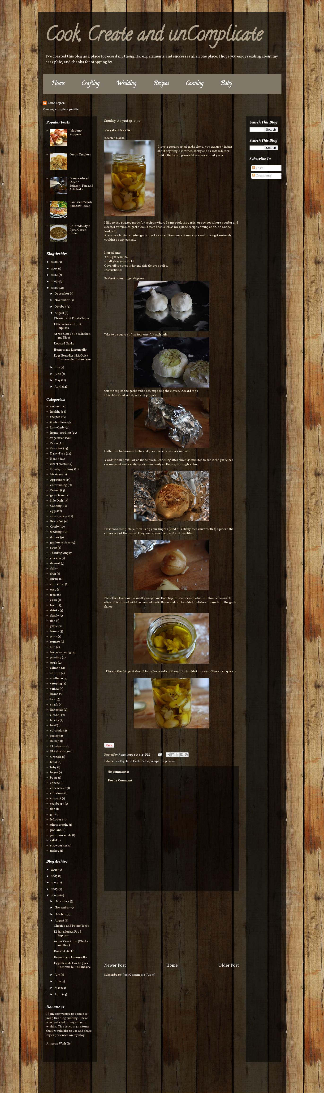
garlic (54, 626)
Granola (55, 757)
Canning (194, 83)
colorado (56, 731)
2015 (54, 269)
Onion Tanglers (80, 155)
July (58, 367)
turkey (54, 851)
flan (52, 809)
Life (52, 647)
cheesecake (58, 788)
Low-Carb (133, 761)
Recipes (161, 83)
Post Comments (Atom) (138, 975)
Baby (226, 83)
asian (53, 600)
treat (53, 595)
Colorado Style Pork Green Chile (79, 230)
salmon (55, 668)
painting (55, 658)
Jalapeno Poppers (75, 133)
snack (54, 705)
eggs (53, 511)
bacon (54, 605)
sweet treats (58, 464)
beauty (54, 720)
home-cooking (60, 433)
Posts (257, 168)
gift (52, 814)
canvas (54, 689)
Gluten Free (58, 422)
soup (53, 548)
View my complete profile (61, 109)
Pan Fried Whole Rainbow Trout (81, 204)
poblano (56, 830)
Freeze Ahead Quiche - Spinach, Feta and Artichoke (81, 184)
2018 (54, 262)
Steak (54, 762)
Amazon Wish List (58, 1044)
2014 (55, 275)
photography (59, 825)
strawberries (59, 846)
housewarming (60, 652)
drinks (54, 610)
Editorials (56, 710)
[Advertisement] (171, 926)
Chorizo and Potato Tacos (71, 318)
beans (54, 773)
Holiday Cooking (61, 469)
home (54, 694)
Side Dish (56, 501)
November (62, 300)
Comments (261, 176)
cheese (55, 783)
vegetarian (168, 761)
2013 (54, 281)
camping (56, 684)
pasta (53, 637)
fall (52, 569)
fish (52, 621)
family (54, 616)
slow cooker (59, 516)
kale (53, 699)
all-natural (57, 584)
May (58, 380)
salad (53, 840)
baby (53, 767)
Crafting (90, 83)
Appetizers (57, 480)
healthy (119, 761)
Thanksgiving (59, 553)
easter (54, 736)
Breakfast (56, 522)
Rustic (54, 579)
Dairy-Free (57, 454)
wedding (56, 532)
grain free (57, 496)
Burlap (54, 741)
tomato (55, 642)
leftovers (56, 820)
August (60, 313)
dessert (55, 563)
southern (56, 678)
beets (53, 778)
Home (58, 83)
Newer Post (115, 966)
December (62, 294)
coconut (55, 799)
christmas (57, 793)
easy (53, 590)
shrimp (55, 673)
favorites (56, 448)
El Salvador (58, 746)
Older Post (228, 966)
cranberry (57, 804)
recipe (155, 761)
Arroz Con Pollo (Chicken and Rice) (72, 336)
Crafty (54, 527)
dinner (54, 537)
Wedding (126, 83)
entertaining (58, 485)
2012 (54, 288)
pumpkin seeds (60, 835)
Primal (54, 490)
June (58, 374)
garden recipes (60, 543)
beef (53, 725)
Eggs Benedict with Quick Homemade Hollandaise (72, 358)
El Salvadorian (60, 751)
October (61, 307)
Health (54, 459)
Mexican (56, 474)
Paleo (145, 761)
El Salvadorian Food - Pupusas (68, 326)
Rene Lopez (56, 103)
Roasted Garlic (64, 344)
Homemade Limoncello (70, 350)
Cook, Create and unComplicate (153, 36)
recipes (55, 417)
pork (53, 663)
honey (54, 631)
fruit (53, 574)
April (58, 387)
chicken (55, 558)
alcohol (55, 715)
